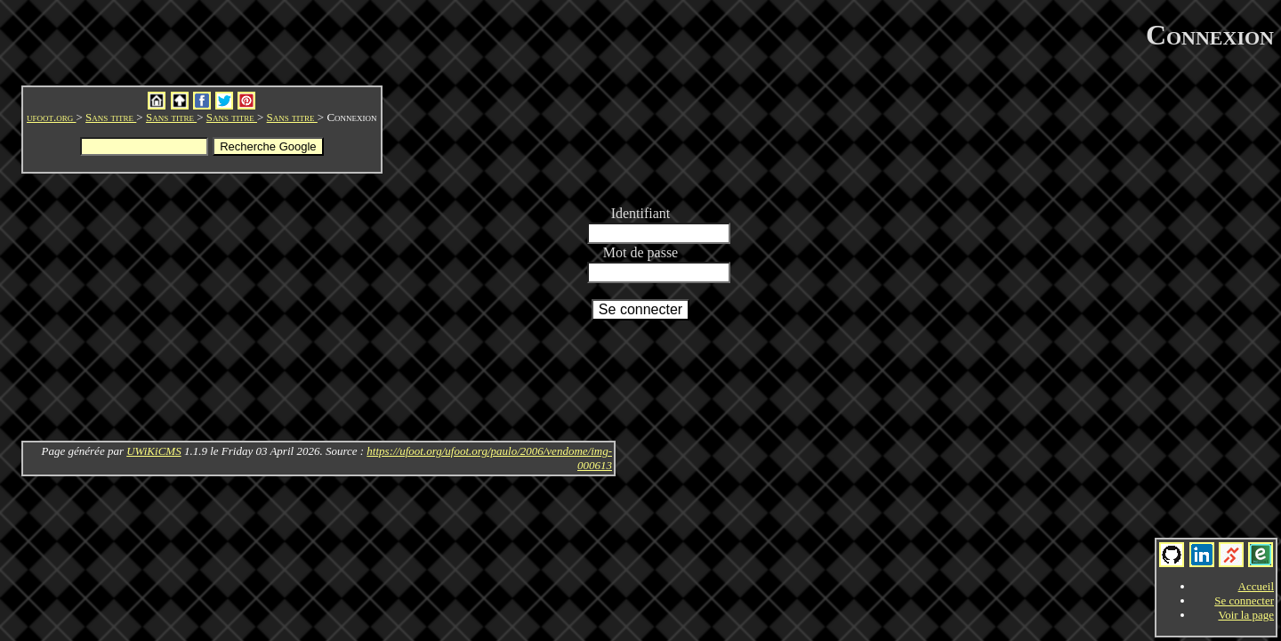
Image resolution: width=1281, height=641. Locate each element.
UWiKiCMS (153, 451)
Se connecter (1244, 600)
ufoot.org (52, 117)
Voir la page (1246, 614)
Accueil (1256, 586)
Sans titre (110, 117)
